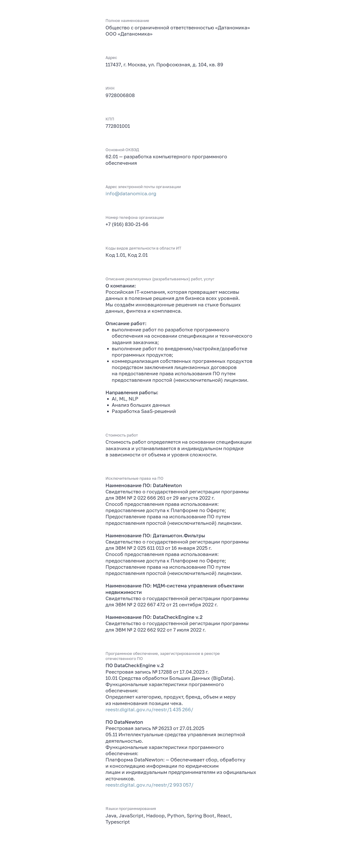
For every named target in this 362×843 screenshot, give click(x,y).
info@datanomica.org (131, 193)
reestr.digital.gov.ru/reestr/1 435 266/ (149, 709)
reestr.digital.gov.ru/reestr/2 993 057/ (149, 785)
